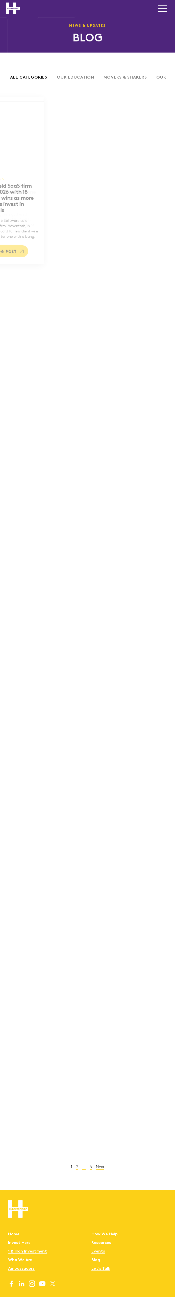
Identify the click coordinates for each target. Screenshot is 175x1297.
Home (13, 1234)
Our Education (62, 78)
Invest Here (19, 1243)
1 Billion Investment (27, 1252)
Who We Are (20, 1260)
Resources (101, 1243)
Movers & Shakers (112, 78)
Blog (95, 1260)
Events (98, 1252)
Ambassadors (21, 1269)
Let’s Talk (100, 1269)
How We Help (104, 1234)
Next (87, 1166)
